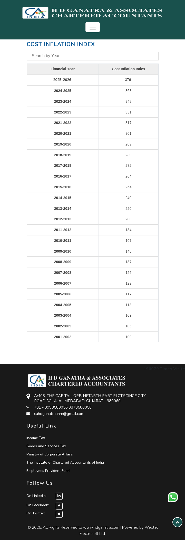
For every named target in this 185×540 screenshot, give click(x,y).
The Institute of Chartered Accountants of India (65, 462)
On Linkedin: (44, 495)
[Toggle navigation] (92, 27)
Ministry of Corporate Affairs (49, 454)
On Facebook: (37, 505)
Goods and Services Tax (46, 446)
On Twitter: (35, 513)
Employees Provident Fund (48, 470)
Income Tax (35, 437)
